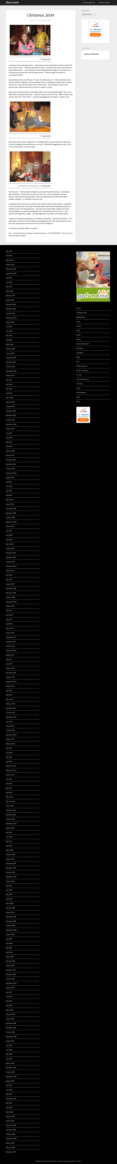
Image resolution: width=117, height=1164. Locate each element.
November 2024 (11, 309)
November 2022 (11, 415)
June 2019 (9, 575)
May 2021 (9, 491)
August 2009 (10, 881)
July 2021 (9, 482)
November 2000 (11, 1130)
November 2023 (11, 362)
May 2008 (9, 948)
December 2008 (11, 917)
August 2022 (10, 428)
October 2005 (10, 1072)
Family (78, 321)
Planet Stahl (12, 2)
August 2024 (10, 322)
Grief (78, 330)
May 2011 (9, 788)
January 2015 (10, 726)
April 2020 (9, 539)
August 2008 (10, 934)
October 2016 (10, 677)
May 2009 (9, 894)
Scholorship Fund (89, 2)
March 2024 (9, 344)
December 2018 (11, 588)
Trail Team (79, 384)
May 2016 (9, 695)
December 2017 (11, 637)
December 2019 (11, 553)
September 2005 (11, 1076)
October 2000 (10, 1134)
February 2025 (10, 295)
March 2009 (9, 903)
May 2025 (9, 287)
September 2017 (11, 650)
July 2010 (9, 832)
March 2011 (9, 797)
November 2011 (11, 766)
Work (78, 401)
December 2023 (11, 357)
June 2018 (9, 615)
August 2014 (10, 739)
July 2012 (9, 748)
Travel (78, 388)
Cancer (78, 308)
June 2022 (9, 437)
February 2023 (10, 402)
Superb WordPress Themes (72, 1161)
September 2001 (11, 1099)
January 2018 (10, 633)
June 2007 (9, 996)
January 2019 (10, 584)
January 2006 (10, 1063)
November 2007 (11, 974)
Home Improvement (82, 344)
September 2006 (11, 1036)
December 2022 (11, 411)
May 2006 (9, 1054)
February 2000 (10, 1147)
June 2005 (9, 1090)
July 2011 (9, 779)
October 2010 (10, 819)
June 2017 (9, 664)
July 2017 (9, 659)
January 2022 (10, 455)
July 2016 (9, 690)
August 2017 (10, 655)
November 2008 (11, 921)
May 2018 (9, 619)
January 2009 (10, 912)
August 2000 (10, 1143)
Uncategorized (81, 392)
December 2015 (11, 708)
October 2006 (10, 1032)
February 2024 (10, 349)
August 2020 (10, 526)
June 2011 (9, 783)
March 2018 (9, 628)
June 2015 (9, 721)
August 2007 (10, 988)
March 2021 (9, 499)
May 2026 (9, 251)
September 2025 (11, 273)
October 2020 (10, 517)
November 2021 (11, 464)
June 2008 (9, 943)
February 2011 (10, 801)
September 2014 (11, 735)
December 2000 (11, 1125)
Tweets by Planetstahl (91, 54)
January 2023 (10, 406)
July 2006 (9, 1045)
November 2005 (11, 1067)
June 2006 (9, 1050)
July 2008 (9, 939)
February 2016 (10, 704)
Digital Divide (80, 317)
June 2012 (9, 752)
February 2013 (10, 744)
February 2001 (10, 1116)
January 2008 (10, 965)
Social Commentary (82, 370)
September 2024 (11, 318)
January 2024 (10, 353)
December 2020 (11, 508)
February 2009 (10, 908)
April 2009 (9, 899)
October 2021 (10, 468)
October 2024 (10, 313)
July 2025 (9, 278)
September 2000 (11, 1138)
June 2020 (9, 535)
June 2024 (9, 331)
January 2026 (10, 264)
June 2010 (9, 837)
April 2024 (9, 340)
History (78, 339)
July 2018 (9, 610)
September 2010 (11, 823)
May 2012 (9, 757)
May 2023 (9, 389)
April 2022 (9, 446)
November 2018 (11, 593)
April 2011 (9, 792)
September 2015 (11, 717)
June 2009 (9, 890)
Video (78, 397)
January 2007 (10, 1019)
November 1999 (11, 1152)
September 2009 (11, 877)
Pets (77, 361)
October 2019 (10, 562)
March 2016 (9, 699)
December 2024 (11, 304)
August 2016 (10, 686)
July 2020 (9, 531)
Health (78, 335)
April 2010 (9, 846)
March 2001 (9, 1112)
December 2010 (11, 810)
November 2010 (11, 815)
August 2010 (10, 828)
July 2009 (9, 886)
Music (78, 357)
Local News (80, 353)
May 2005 (9, 1094)
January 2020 (10, 548)
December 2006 (11, 1023)
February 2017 (10, 668)
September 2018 (11, 602)
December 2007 (11, 970)
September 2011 (11, 770)
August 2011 (10, 775)
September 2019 (11, 566)
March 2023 (9, 397)
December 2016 (11, 673)
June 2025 (9, 282)
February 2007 (10, 1014)
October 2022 (10, 420)
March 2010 (9, 850)
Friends (78, 326)
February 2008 (10, 961)
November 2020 (11, 513)
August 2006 (10, 1041)
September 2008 (11, 930)
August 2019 (10, 570)
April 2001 (9, 1107)
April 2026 (9, 255)
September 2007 (11, 983)
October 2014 (10, 730)
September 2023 (11, 371)
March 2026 (9, 260)
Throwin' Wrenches (82, 379)
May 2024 (9, 335)
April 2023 (9, 393)
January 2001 (10, 1121)
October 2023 (10, 366)
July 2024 (9, 326)
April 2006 (9, 1059)
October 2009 (10, 872)
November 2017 (11, 641)
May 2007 (9, 1001)
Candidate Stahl (104, 2)
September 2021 (11, 473)
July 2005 (9, 1085)
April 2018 (9, 624)
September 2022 (11, 424)
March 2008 (9, 957)
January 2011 (10, 806)
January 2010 (10, 859)
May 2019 (9, 579)
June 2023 (9, 384)
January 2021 (10, 504)
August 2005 (10, 1081)
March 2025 (9, 291)
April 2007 (9, 1005)
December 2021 (11, 460)
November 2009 (11, 868)
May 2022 (9, 442)
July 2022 (9, 433)
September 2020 (11, 522)
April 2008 (9, 952)
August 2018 (10, 606)
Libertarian (79, 348)
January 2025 (10, 300)
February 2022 (10, 451)
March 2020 (9, 544)
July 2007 (9, 992)
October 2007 (10, 979)
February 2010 (10, 854)
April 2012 (9, 761)
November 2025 (11, 269)
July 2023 (9, 380)
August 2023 (10, 375)
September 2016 (11, 681)
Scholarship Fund (81, 366)
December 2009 (46, 59)
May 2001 (9, 1103)
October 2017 (10, 646)
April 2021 (9, 495)
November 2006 (11, 1028)
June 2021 (9, 486)
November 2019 (11, 557)
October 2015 (10, 712)
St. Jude (78, 375)
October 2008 (10, 925)
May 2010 (9, 841)
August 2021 (10, 477)
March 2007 (9, 1010)
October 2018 (10, 597)
